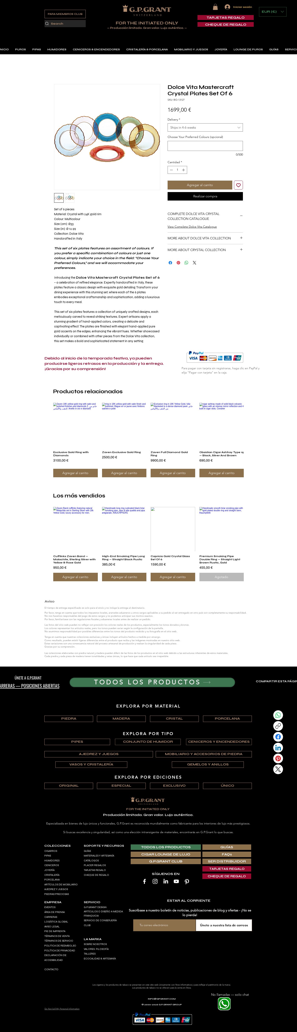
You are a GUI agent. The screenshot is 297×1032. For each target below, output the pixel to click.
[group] (148, 440)
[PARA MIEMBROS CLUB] (65, 14)
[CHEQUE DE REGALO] (226, 24)
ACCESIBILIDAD (53, 960)
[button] (215, 7)
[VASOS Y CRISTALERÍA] (91, 764)
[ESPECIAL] (121, 786)
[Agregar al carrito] (75, 473)
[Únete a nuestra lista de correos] (224, 925)
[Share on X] (194, 262)
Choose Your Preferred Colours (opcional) (195, 137)
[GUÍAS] (226, 847)
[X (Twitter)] (278, 769)
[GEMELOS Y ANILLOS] (208, 764)
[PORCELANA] (227, 719)
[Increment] (183, 170)
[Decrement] (171, 170)
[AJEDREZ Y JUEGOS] (98, 754)
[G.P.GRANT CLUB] (166, 861)
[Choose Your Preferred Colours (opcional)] (205, 146)
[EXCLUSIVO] (174, 786)
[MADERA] (121, 719)
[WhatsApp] (278, 715)
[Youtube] (176, 881)
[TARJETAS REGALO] (226, 17)
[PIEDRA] (68, 719)
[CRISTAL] (174, 719)
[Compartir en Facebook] (170, 262)
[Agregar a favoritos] (238, 185)
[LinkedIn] (278, 748)
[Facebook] (278, 737)
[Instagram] (155, 881)
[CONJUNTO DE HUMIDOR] (148, 742)
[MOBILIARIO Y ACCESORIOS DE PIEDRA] (204, 754)
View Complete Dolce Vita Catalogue (192, 227)
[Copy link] (278, 726)
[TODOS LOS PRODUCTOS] (152, 682)
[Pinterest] (278, 758)
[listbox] (273, 12)
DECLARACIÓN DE (55, 955)
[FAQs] (226, 854)
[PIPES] (77, 742)
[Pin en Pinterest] (178, 262)
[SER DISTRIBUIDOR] (226, 861)
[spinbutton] (177, 170)
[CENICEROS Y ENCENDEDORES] (219, 742)
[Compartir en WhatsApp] (186, 262)
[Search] (65, 23)
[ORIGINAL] (68, 786)
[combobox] (205, 127)
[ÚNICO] (227, 786)
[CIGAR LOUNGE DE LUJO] (166, 854)
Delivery (174, 119)
